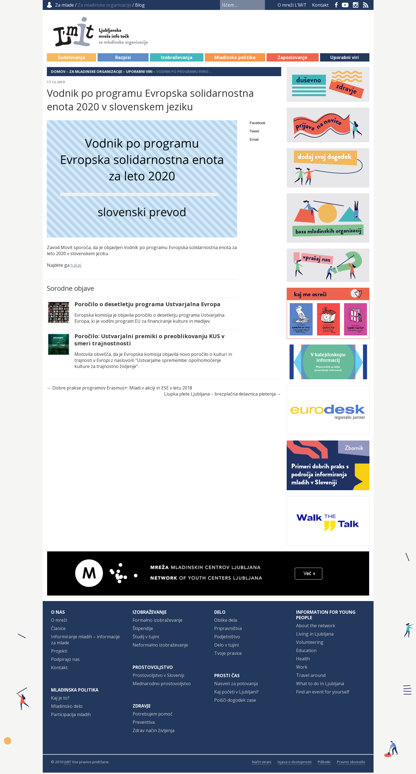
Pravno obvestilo (351, 763)
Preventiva (144, 723)
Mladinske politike (235, 59)
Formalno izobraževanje (157, 621)
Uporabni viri (344, 59)
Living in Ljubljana (315, 635)
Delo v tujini (226, 646)
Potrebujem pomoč (153, 715)
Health (303, 660)
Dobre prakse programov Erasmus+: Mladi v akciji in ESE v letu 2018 (122, 389)
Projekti (59, 652)
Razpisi (123, 59)
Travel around (311, 677)
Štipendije (143, 630)
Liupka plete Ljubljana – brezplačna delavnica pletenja (220, 395)
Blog (140, 5)
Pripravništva (228, 630)
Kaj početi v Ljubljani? (236, 693)
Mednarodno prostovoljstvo (162, 685)
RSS (365, 5)
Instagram (355, 5)
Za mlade (64, 5)
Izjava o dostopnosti (295, 763)
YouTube (345, 5)
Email (254, 141)
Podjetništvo (227, 638)
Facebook (336, 5)
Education (306, 652)
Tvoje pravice (228, 655)
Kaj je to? (60, 699)
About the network (315, 627)
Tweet (254, 132)
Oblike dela (225, 621)
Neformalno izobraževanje (160, 646)
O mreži (59, 621)
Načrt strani (261, 763)
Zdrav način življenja (154, 732)
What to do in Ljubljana (320, 685)
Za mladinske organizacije (95, 72)
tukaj (76, 266)
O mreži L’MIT (292, 5)
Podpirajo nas (65, 661)
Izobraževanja (176, 59)
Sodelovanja (71, 59)
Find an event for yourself (322, 693)
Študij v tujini (146, 638)
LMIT (67, 763)
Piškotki (324, 763)
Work (301, 668)
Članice (58, 630)
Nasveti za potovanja (236, 685)
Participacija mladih (71, 716)
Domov (58, 72)
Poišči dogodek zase (235, 701)
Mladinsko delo (66, 707)
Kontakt (320, 5)
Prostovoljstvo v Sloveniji (158, 677)
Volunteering (309, 643)
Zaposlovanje (292, 59)
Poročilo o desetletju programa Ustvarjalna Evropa (147, 305)
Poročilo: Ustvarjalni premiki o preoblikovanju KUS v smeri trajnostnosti (149, 341)
